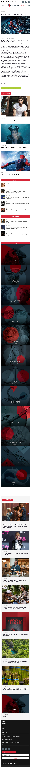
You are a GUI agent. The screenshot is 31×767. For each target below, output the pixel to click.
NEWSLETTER (13, 1)
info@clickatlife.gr (7, 740)
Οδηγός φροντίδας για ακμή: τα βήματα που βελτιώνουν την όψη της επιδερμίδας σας (15, 185)
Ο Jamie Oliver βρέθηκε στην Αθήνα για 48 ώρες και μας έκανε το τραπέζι (17, 222)
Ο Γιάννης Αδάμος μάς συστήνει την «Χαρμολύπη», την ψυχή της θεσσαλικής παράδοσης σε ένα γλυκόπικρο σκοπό (18, 234)
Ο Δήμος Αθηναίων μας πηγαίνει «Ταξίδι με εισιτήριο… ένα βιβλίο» (18, 198)
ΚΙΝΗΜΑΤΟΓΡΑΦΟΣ (5, 88)
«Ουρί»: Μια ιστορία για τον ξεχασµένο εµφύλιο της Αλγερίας (17, 204)
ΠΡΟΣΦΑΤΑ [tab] (15, 180)
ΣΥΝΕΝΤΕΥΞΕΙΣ (15, 216)
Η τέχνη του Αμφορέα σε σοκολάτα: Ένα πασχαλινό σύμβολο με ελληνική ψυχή (17, 228)
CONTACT (7, 1)
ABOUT (2, 1)
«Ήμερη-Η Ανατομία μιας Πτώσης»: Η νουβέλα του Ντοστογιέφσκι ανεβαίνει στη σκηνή (17, 192)
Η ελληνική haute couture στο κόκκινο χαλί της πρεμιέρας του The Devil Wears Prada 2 (16, 210)
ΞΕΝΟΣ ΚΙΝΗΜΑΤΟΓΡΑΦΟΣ (15, 88)
